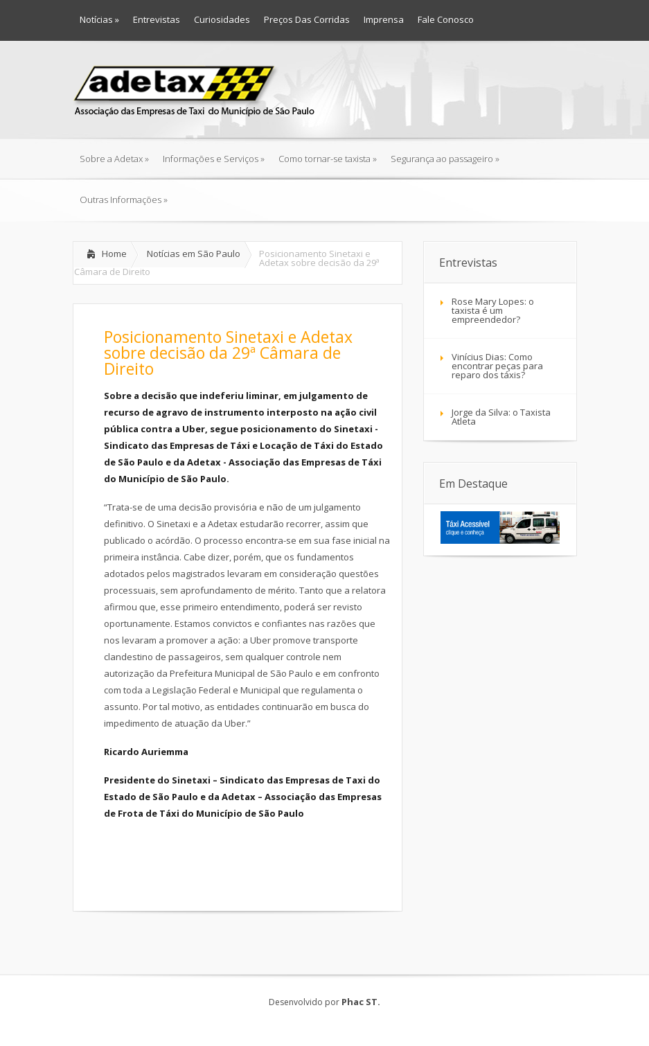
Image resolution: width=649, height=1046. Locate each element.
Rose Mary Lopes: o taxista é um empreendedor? (493, 310)
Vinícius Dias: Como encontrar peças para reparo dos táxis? (497, 366)
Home (114, 253)
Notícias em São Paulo (193, 253)
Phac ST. (360, 1001)
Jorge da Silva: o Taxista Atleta (501, 416)
